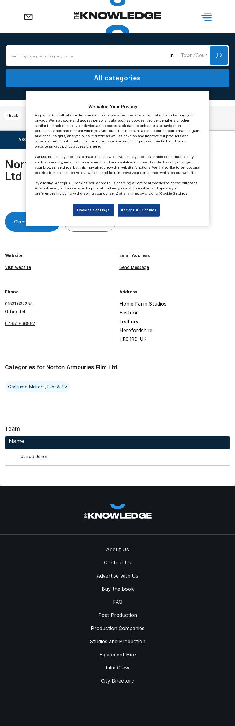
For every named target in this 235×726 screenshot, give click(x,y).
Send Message (134, 267)
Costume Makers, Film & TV (37, 387)
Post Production (117, 615)
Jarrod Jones (34, 456)
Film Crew (117, 668)
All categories (117, 78)
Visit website (18, 267)
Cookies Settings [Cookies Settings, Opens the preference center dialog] (93, 210)
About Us (117, 549)
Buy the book (118, 589)
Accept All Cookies (138, 210)
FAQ (117, 602)
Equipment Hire (117, 654)
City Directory (117, 681)
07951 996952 (20, 323)
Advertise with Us (117, 576)
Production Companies (117, 628)
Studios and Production (117, 641)
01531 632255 (19, 303)
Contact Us (117, 562)
